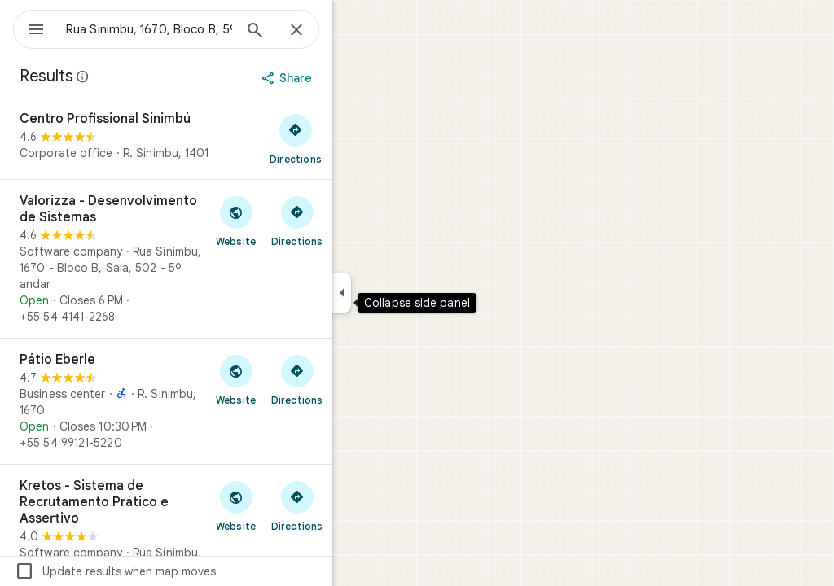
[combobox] (191, 29)
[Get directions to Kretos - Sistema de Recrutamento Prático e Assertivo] (355, 505)
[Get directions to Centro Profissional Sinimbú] (354, 138)
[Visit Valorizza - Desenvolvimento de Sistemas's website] (294, 220)
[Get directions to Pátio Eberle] (355, 379)
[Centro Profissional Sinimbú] (225, 138)
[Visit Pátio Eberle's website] (294, 379)
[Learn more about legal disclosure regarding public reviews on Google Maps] (141, 76)
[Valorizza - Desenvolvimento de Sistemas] (225, 259)
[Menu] (29, 27)
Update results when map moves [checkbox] (173, 571)
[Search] (313, 32)
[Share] (347, 78)
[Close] (355, 31)
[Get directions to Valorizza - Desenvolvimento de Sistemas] (355, 220)
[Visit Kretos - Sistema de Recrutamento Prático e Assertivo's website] (294, 505)
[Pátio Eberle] (225, 401)
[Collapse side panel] (400, 293)
